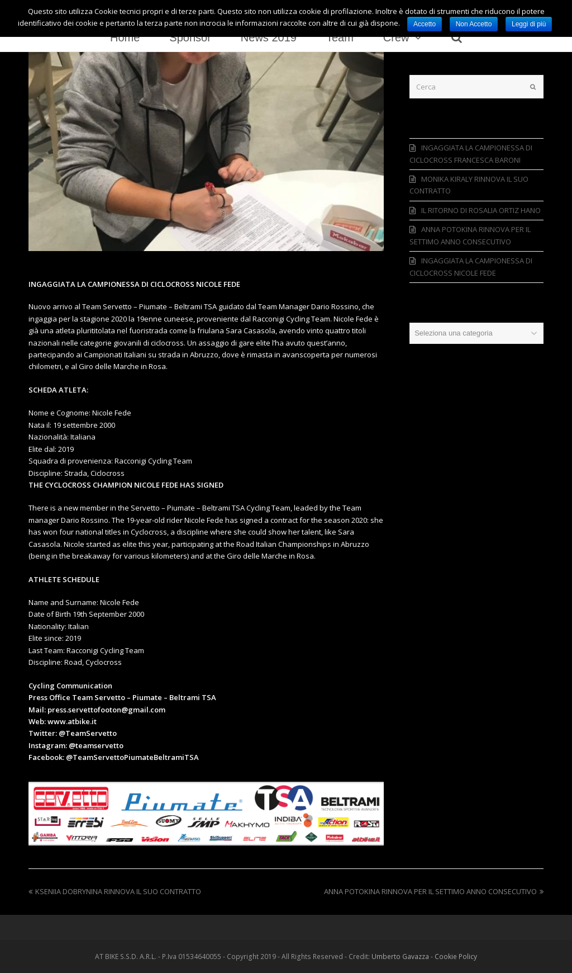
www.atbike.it (72, 721)
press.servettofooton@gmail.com (106, 710)
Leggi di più (529, 24)
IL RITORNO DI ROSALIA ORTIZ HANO (481, 210)
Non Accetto (474, 24)
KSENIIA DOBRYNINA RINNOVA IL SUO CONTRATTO (114, 891)
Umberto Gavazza (400, 956)
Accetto (424, 24)
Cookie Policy (456, 956)
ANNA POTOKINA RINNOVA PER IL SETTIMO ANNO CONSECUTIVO (434, 891)
